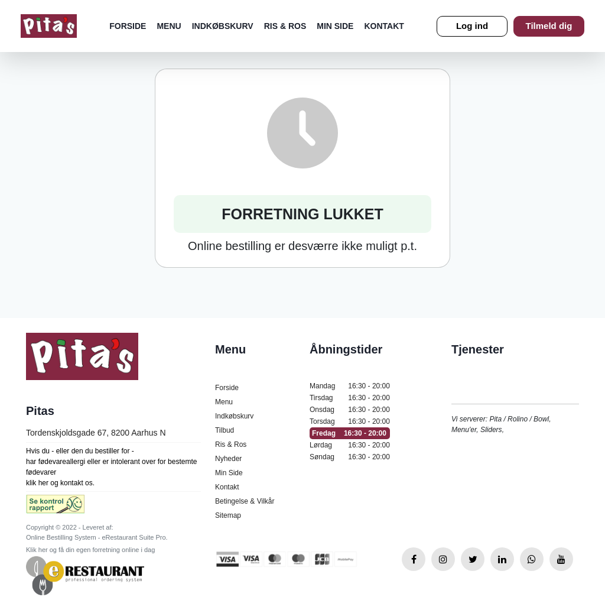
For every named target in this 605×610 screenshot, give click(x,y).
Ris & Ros (285, 26)
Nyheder (228, 459)
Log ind (472, 26)
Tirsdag (350, 398)
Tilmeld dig (549, 26)
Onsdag (350, 410)
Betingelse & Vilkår (245, 501)
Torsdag (350, 421)
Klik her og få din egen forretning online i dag (90, 549)
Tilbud (224, 430)
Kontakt (384, 26)
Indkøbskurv (222, 26)
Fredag (350, 433)
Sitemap (228, 515)
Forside (127, 26)
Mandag (350, 386)
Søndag (350, 457)
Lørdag (350, 445)
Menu (169, 26)
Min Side (335, 26)
